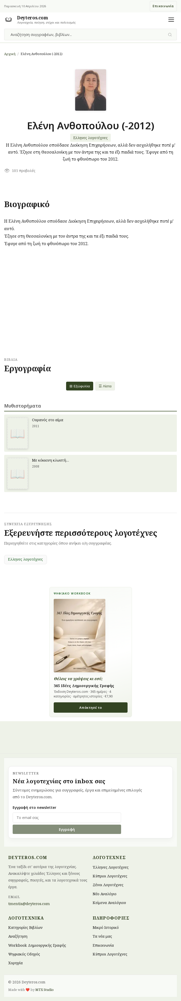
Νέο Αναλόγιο (104, 893)
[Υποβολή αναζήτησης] (170, 34)
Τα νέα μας (102, 936)
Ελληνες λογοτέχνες (90, 137)
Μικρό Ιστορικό (106, 927)
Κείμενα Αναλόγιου (109, 902)
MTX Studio (44, 989)
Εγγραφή (67, 829)
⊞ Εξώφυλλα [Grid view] (79, 386)
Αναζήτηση (17, 936)
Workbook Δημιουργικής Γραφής (37, 945)
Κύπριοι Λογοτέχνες (110, 875)
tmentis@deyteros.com (29, 903)
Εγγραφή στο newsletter (34, 807)
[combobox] (88, 35)
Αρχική (9, 53)
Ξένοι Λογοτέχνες (108, 884)
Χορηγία (15, 962)
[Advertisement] (90, 304)
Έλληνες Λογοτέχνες (111, 866)
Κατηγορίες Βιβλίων (25, 927)
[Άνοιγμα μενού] (171, 19)
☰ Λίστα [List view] (105, 386)
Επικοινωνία (163, 6)
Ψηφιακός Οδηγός (24, 954)
